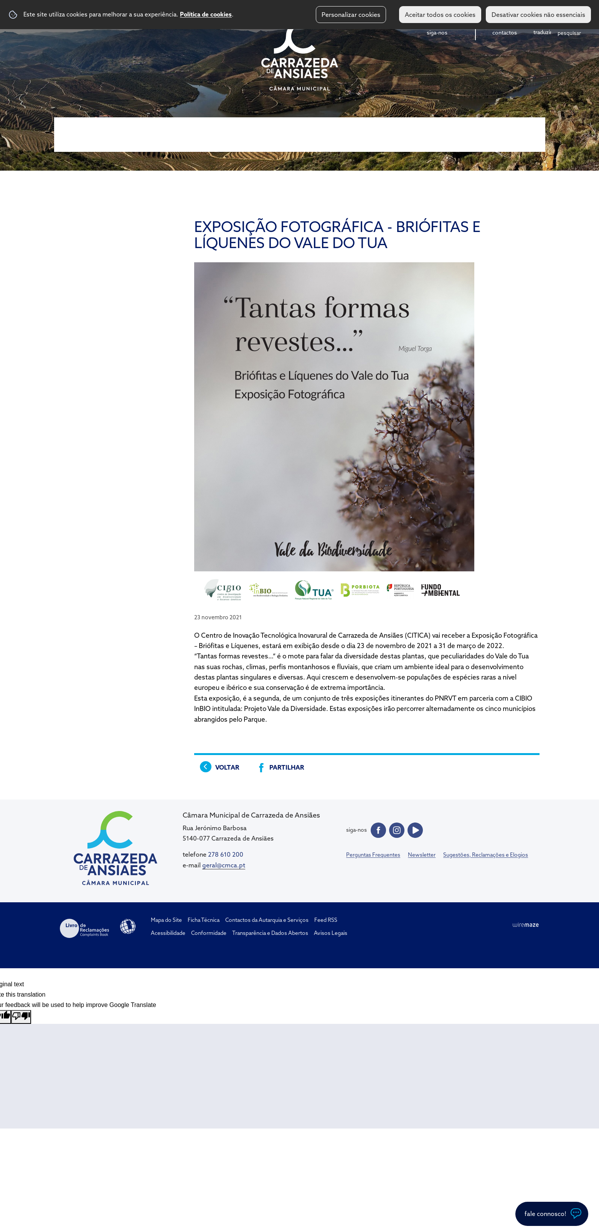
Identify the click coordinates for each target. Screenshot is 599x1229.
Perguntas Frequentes (373, 854)
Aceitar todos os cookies (440, 14)
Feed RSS (325, 919)
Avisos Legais (330, 933)
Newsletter (422, 854)
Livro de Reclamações (84, 928)
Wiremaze (525, 925)
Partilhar (286, 767)
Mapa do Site (166, 919)
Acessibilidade (127, 926)
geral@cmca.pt (223, 865)
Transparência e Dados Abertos (270, 933)
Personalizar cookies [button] (351, 14)
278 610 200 (225, 854)
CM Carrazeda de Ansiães (299, 54)
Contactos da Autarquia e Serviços (267, 919)
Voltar (227, 767)
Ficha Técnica (203, 919)
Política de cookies (206, 14)
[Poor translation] (21, 1017)
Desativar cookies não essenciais (538, 14)
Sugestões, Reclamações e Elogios (485, 854)
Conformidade (208, 933)
